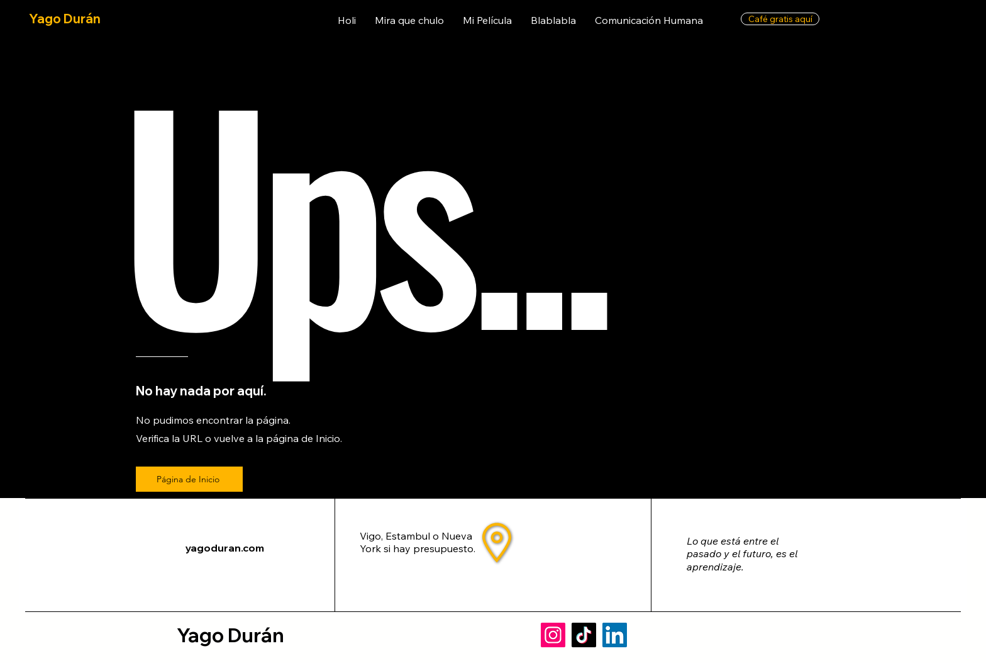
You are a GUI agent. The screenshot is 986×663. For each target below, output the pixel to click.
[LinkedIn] (614, 635)
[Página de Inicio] (189, 479)
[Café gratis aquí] (780, 19)
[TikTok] (584, 635)
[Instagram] (553, 635)
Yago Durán (65, 18)
